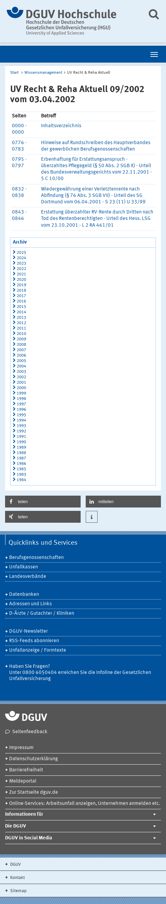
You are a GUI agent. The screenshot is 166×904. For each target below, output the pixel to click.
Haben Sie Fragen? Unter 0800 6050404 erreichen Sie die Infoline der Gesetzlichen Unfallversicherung (80, 672)
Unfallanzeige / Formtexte (37, 650)
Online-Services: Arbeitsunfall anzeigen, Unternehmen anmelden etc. (84, 803)
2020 (21, 279)
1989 (21, 447)
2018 (21, 290)
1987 (21, 458)
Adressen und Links (30, 604)
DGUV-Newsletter (28, 631)
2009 (21, 339)
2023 (21, 263)
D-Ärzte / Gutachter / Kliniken (41, 613)
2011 (21, 328)
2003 (21, 371)
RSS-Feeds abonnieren (34, 640)
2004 (21, 366)
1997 (21, 404)
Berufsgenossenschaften (36, 557)
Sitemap (17, 891)
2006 (21, 355)
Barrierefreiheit (26, 770)
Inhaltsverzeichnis (61, 126)
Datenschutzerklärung (33, 759)
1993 (21, 426)
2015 (21, 306)
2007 (21, 350)
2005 (21, 361)
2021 (21, 274)
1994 (21, 420)
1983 (21, 474)
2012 (21, 323)
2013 (21, 317)
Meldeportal (22, 781)
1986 (21, 463)
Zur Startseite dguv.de (33, 792)
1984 (21, 480)
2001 (21, 382)
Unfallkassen (23, 567)
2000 (21, 388)
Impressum (21, 747)
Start (14, 73)
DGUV (15, 864)
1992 (21, 431)
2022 (21, 269)
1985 (21, 469)
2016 (21, 301)
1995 (21, 415)
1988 (21, 453)
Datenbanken (24, 594)
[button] (43, 501)
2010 (21, 334)
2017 (21, 296)
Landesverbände (27, 576)
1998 (21, 399)
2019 (21, 285)
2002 (21, 377)
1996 (21, 409)
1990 (21, 442)
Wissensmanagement (43, 73)
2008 (21, 344)
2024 (21, 258)
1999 (21, 393)
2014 (21, 312)
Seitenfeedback (29, 731)
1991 (21, 436)
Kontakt (17, 878)
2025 (21, 252)
